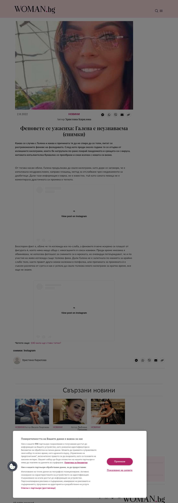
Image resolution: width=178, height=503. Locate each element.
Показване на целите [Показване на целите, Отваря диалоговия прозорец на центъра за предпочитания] (119, 470)
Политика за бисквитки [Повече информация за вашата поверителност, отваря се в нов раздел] (75, 462)
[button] (12, 466)
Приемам (119, 461)
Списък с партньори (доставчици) (38, 488)
